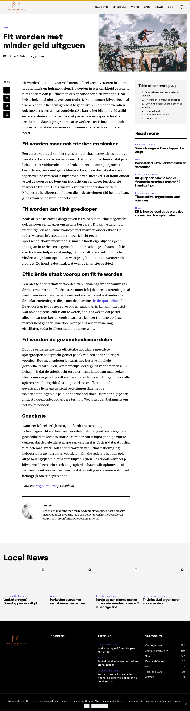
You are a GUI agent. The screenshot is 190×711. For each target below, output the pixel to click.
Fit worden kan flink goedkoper (163, 99)
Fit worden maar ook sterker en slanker (161, 94)
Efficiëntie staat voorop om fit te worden (162, 105)
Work (138, 159)
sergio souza (45, 486)
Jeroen (39, 56)
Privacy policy (99, 706)
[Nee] (185, 704)
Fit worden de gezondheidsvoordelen (155, 113)
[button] (182, 7)
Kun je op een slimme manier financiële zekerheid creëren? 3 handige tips (157, 182)
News (7, 27)
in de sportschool (106, 301)
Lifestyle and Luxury (146, 174)
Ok (86, 706)
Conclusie (151, 118)
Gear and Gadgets (145, 144)
